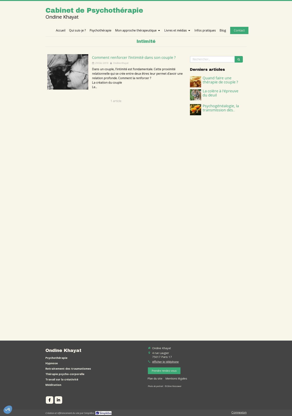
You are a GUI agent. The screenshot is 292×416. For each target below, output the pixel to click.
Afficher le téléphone (165, 361)
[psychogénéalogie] (195, 109)
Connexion (239, 412)
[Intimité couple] (67, 72)
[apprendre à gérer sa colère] (195, 94)
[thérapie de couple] (195, 81)
